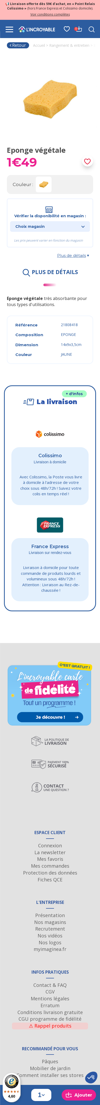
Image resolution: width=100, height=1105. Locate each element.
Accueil (39, 45)
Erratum (50, 1005)
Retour (17, 45)
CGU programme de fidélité (50, 1019)
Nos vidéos (50, 935)
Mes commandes (50, 866)
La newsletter (50, 852)
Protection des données (50, 873)
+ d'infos (74, 393)
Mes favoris (50, 859)
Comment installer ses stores (50, 1075)
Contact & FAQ (50, 985)
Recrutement (50, 929)
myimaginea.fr (50, 949)
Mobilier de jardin (50, 1068)
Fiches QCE (50, 879)
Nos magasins (50, 922)
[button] (91, 1077)
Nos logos (50, 942)
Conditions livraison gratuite (50, 1012)
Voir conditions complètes (50, 14)
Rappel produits (50, 1026)
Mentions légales (50, 998)
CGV (50, 991)
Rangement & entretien (69, 45)
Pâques (50, 1061)
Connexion (50, 845)
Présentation (50, 915)
